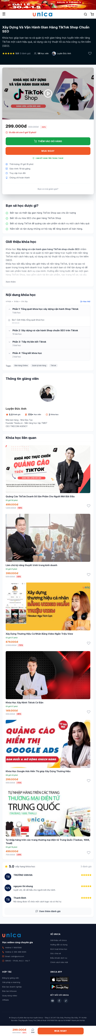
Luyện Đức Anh (64, 53)
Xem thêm (11, 282)
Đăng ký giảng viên (10, 978)
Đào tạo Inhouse (9, 991)
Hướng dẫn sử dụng (58, 944)
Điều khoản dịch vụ (58, 958)
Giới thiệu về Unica (58, 940)
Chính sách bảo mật (59, 962)
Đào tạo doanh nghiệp (12, 987)
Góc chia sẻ (55, 953)
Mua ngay (48, 151)
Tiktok (53, 365)
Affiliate (5, 1000)
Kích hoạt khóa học (58, 949)
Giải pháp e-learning (11, 982)
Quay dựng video (9, 995)
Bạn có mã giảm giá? (48, 189)
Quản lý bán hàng (39, 365)
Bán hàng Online (21, 365)
